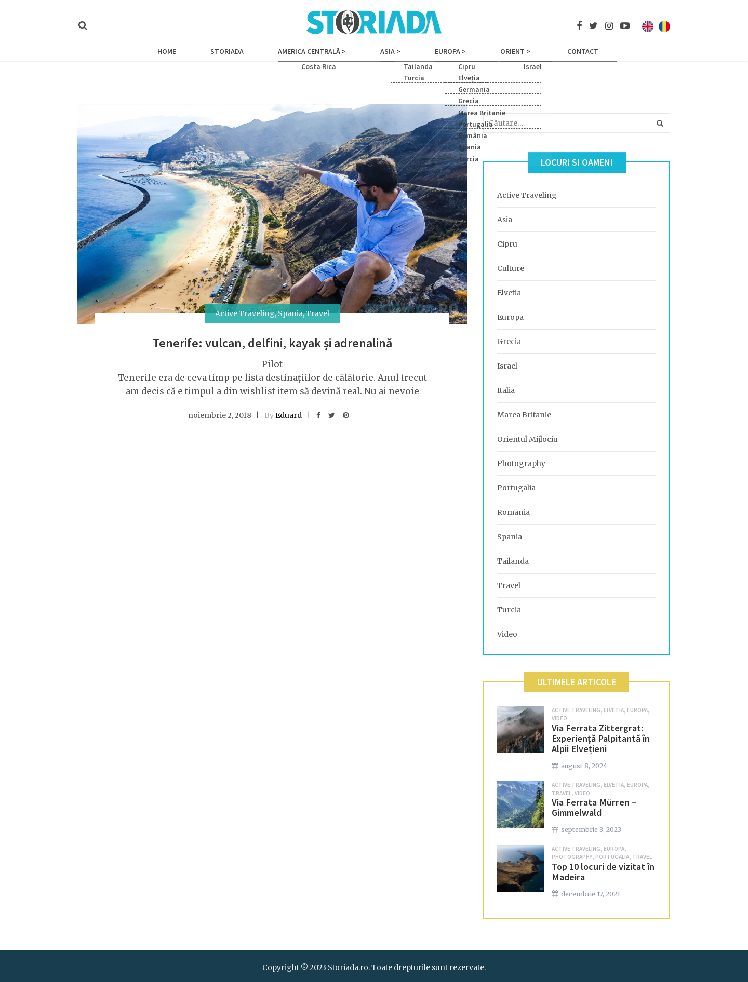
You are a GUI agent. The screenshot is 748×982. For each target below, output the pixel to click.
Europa (510, 317)
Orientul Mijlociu (527, 439)
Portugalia (516, 488)
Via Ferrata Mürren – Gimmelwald (594, 807)
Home (210, 58)
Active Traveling (245, 313)
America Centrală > (326, 58)
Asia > (390, 58)
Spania (290, 313)
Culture (510, 268)
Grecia (509, 341)
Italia (506, 390)
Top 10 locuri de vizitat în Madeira (603, 872)
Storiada (256, 58)
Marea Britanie (524, 414)
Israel (507, 366)
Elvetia (509, 292)
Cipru (507, 244)
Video (507, 634)
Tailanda (513, 561)
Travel (317, 313)
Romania (513, 512)
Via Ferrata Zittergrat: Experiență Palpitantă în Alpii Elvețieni (601, 738)
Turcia (509, 610)
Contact (539, 58)
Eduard (288, 415)
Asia (504, 219)
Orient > (486, 58)
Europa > (435, 58)
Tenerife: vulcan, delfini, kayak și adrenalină (272, 343)
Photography (521, 463)
